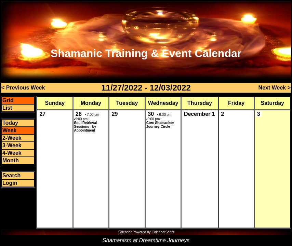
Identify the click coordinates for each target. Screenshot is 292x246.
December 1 (199, 114)
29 (115, 114)
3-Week (12, 145)
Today (10, 123)
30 (151, 114)
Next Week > (274, 88)
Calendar (125, 232)
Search (11, 175)
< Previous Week (23, 88)
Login (9, 183)
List (7, 108)
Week (9, 130)
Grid (8, 100)
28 (79, 114)
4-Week (12, 153)
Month (10, 160)
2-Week (12, 138)
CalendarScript (162, 232)
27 (42, 114)
